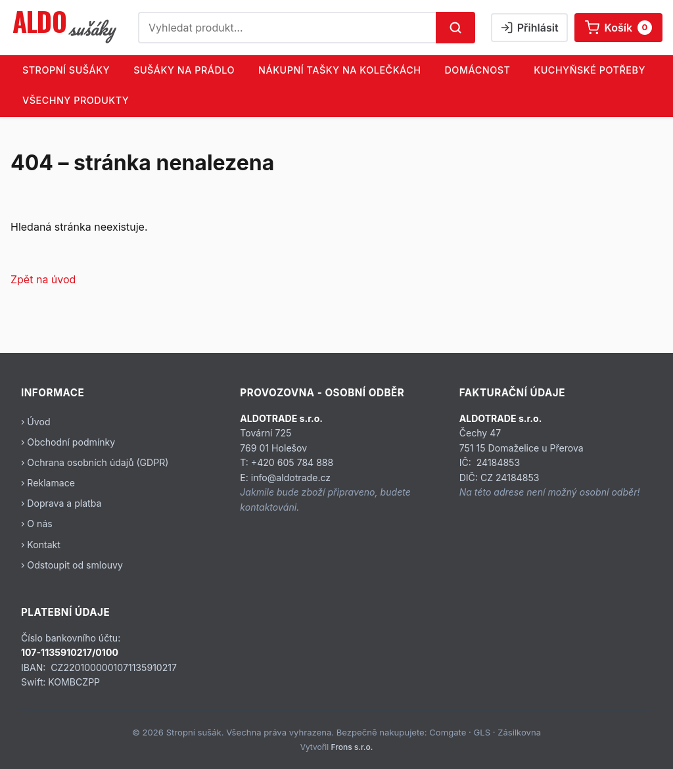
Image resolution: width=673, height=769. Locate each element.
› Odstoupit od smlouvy (72, 565)
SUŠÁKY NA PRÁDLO (184, 70)
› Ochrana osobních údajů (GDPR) (94, 462)
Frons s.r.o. (352, 747)
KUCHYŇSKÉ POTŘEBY (589, 70)
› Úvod (36, 421)
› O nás (37, 523)
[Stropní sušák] (66, 27)
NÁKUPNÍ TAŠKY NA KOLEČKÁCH (339, 70)
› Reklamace (48, 482)
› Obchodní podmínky (68, 442)
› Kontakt (40, 544)
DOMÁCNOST (477, 70)
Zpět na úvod (43, 279)
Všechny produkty (75, 100)
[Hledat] (455, 27)
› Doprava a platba (61, 503)
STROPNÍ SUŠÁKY (66, 70)
